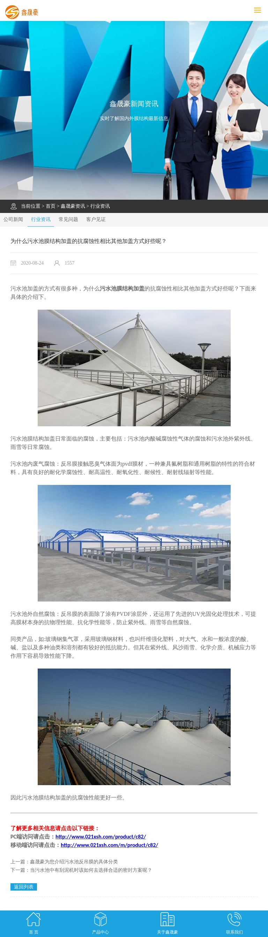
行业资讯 (100, 206)
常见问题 (68, 219)
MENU (261, 10)
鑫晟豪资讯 (73, 206)
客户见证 (96, 219)
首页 (50, 206)
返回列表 (24, 887)
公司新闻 (13, 219)
